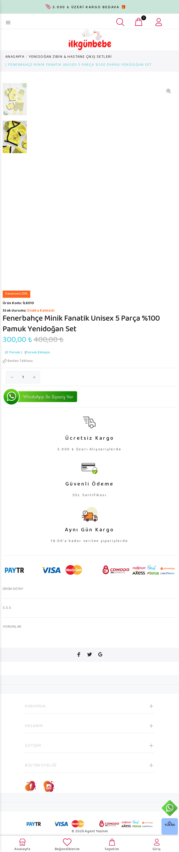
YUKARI (170, 825)
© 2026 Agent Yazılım (89, 831)
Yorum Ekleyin (38, 353)
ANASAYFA (14, 57)
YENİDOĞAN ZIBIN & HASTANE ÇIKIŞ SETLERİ (70, 57)
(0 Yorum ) (13, 353)
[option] (15, 102)
